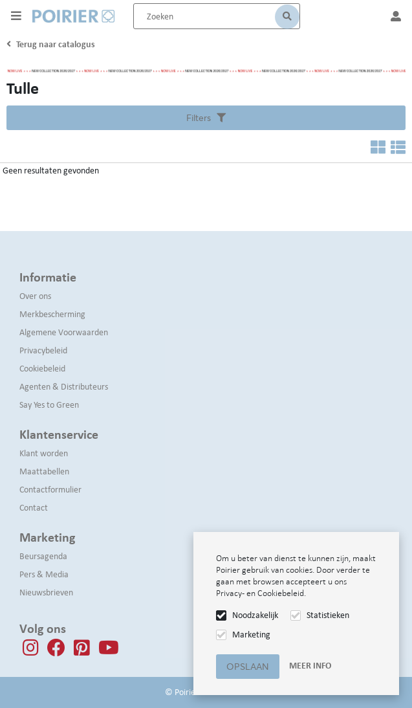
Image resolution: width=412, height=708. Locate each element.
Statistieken (328, 615)
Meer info (310, 665)
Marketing (251, 634)
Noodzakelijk (255, 615)
